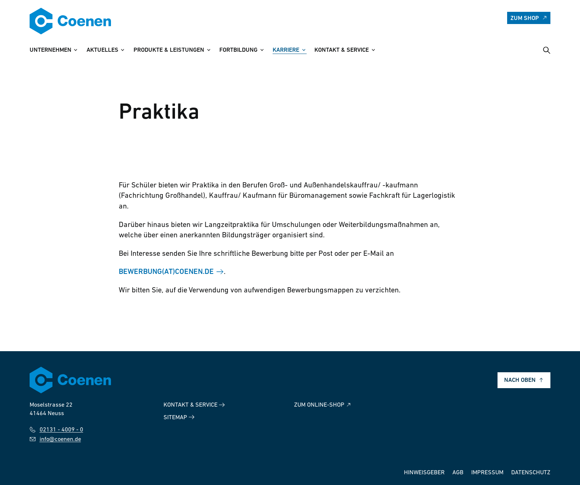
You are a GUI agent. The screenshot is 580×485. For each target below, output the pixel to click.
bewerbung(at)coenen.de (166, 272)
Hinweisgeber (424, 473)
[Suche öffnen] (546, 50)
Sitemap (179, 417)
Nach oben (524, 380)
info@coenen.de (55, 439)
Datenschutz (530, 473)
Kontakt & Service (194, 405)
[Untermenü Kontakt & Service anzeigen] (373, 50)
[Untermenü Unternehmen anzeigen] (75, 50)
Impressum (487, 473)
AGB (457, 473)
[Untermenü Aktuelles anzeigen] (122, 50)
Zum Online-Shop (323, 405)
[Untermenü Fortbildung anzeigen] (262, 50)
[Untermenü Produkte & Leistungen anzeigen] (208, 50)
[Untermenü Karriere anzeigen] (304, 50)
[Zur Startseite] (70, 21)
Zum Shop (528, 18)
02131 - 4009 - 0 (56, 430)
